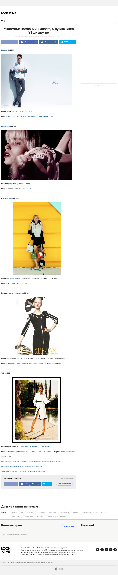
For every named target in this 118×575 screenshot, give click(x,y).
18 (16, 36)
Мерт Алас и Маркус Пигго (22, 111)
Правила (44, 562)
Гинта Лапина (21, 363)
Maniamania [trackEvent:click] (52, 512)
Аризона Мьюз (69, 452)
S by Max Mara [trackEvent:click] (28, 516)
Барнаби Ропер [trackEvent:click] (51, 516)
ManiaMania (6, 126)
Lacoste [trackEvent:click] (14, 512)
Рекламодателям (20, 562)
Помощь (51, 562)
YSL (2, 373)
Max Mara (9, 199)
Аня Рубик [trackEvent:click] (30, 512)
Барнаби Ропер (24, 184)
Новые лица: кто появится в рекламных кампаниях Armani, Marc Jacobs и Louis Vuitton (30, 462)
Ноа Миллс (31, 116)
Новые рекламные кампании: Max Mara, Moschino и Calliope (21, 466)
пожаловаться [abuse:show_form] (67, 479)
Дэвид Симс (22, 358)
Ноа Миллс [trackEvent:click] (40, 516)
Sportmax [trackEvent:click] (75, 512)
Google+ (110, 549)
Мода (3, 21)
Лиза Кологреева (36, 36)
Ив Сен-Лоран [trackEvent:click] (41, 512)
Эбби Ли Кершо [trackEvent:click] (99, 512)
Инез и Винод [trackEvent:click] (16, 516)
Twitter (106, 549)
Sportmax (20, 293)
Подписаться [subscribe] (69, 526)
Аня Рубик (12, 116)
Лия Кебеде (22, 116)
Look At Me (8, 13)
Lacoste (4, 50)
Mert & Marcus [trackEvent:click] (64, 516)
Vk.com (102, 549)
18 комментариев (64, 483)
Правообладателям (33, 562)
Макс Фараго (15, 278)
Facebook (97, 549)
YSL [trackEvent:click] (21, 512)
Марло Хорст (22, 283)
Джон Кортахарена (45, 116)
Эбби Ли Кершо (25, 189)
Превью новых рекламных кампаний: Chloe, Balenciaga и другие (23, 471)
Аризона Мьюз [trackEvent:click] (86, 512)
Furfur (59, 569)
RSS (115, 549)
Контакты (10, 562)
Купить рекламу (99, 85)
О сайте (3, 562)
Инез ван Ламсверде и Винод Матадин (36, 447)
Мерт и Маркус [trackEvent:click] (64, 512)
